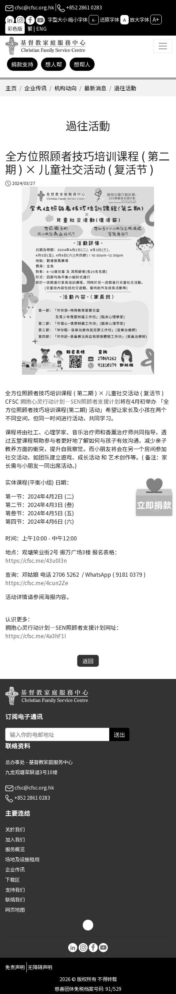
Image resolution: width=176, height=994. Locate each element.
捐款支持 (22, 64)
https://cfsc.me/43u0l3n (36, 560)
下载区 (12, 879)
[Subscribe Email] (57, 734)
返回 (88, 661)
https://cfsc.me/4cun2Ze (36, 582)
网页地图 (15, 909)
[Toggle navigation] (163, 46)
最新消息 (95, 88)
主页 (11, 88)
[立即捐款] (154, 497)
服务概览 (15, 849)
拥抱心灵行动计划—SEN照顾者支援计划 (70, 401)
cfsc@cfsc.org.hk (29, 7)
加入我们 (15, 839)
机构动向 (65, 88)
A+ (156, 19)
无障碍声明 (40, 967)
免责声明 (15, 967)
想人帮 (53, 64)
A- (94, 20)
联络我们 (15, 899)
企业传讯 (35, 88)
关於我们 (15, 829)
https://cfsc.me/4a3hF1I (35, 635)
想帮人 (82, 64)
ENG (41, 28)
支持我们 (15, 889)
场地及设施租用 (22, 859)
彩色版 (15, 28)
